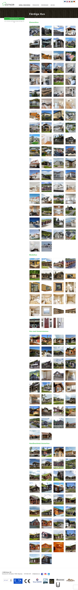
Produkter (36, 5)
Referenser (44, 5)
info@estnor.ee (36, 573)
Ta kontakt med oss (14, 18)
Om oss (53, 5)
